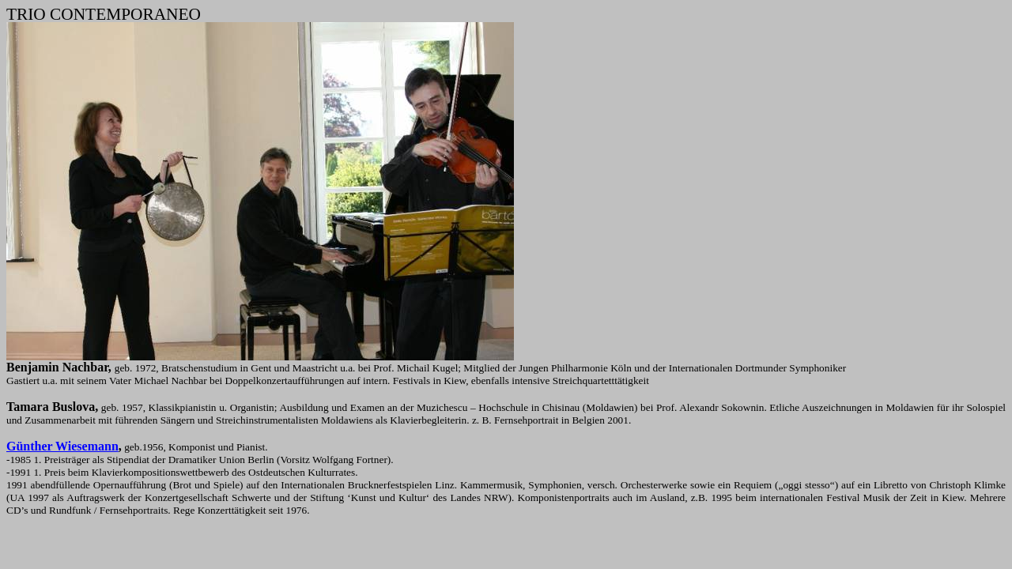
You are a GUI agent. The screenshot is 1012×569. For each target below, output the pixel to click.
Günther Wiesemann (62, 446)
